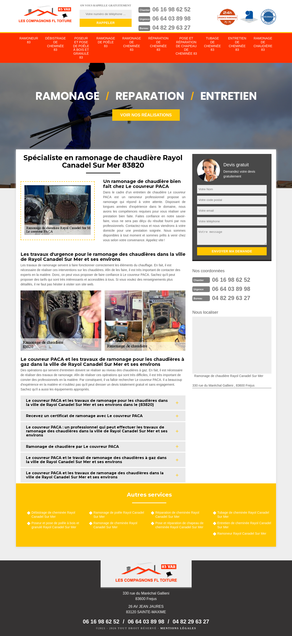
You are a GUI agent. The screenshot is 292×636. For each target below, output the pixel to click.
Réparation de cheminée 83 (158, 43)
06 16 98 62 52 (172, 9)
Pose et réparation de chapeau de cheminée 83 (186, 45)
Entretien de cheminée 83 (237, 43)
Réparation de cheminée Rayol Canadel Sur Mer (177, 514)
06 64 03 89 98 (172, 18)
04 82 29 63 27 (172, 27)
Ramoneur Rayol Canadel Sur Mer (241, 533)
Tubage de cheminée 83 (212, 43)
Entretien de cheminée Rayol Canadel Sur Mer (244, 525)
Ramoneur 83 (28, 40)
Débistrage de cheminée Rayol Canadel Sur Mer (53, 514)
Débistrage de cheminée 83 (55, 43)
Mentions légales (178, 628)
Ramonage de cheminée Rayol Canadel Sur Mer (115, 525)
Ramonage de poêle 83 (105, 42)
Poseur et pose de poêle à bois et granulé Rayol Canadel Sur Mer (55, 525)
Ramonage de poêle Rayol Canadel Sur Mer (119, 514)
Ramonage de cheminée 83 (131, 43)
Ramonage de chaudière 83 (262, 43)
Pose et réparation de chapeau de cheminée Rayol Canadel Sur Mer (179, 525)
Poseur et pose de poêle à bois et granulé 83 (81, 47)
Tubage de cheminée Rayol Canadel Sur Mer (243, 514)
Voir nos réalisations (146, 115)
